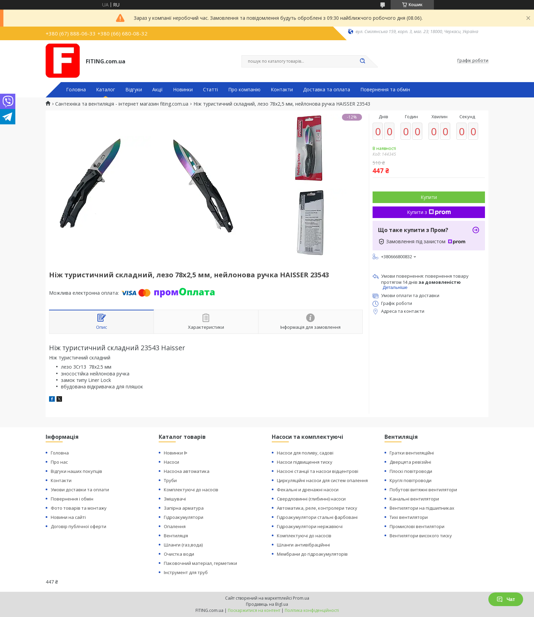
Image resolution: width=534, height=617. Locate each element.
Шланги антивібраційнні (303, 545)
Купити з (429, 212)
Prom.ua (301, 598)
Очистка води (179, 554)
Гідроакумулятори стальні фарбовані (317, 517)
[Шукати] (362, 61)
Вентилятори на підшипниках (422, 508)
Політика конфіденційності (312, 610)
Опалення (175, 526)
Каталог (105, 89)
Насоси (171, 462)
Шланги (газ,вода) (183, 545)
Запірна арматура (184, 508)
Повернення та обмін (385, 89)
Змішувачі (175, 499)
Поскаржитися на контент (254, 610)
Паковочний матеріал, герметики (200, 563)
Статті (210, 89)
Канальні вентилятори (414, 499)
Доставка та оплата (326, 89)
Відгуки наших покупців (76, 471)
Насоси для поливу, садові (305, 453)
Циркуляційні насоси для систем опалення (322, 480)
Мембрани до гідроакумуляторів (312, 554)
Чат (506, 599)
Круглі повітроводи (410, 480)
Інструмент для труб (186, 572)
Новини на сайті (68, 517)
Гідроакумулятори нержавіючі (310, 526)
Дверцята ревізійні (410, 462)
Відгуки (133, 89)
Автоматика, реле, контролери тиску (317, 508)
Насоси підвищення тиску (304, 462)
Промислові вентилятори (417, 526)
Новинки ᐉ (175, 453)
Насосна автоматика (186, 471)
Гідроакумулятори (183, 517)
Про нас (59, 462)
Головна (76, 89)
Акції (157, 89)
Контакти (282, 89)
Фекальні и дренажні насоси (308, 490)
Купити (429, 197)
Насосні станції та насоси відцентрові (317, 471)
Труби (170, 480)
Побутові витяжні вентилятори (423, 490)
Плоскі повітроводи (411, 471)
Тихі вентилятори (409, 517)
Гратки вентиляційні (412, 453)
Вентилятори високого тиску (421, 536)
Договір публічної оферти (78, 526)
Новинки (183, 89)
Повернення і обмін (72, 499)
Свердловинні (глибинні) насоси (311, 499)
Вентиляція (176, 536)
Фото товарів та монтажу (79, 508)
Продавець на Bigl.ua (267, 604)
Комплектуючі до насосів (191, 490)
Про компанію (244, 89)
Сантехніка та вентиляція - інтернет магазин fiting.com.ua (121, 104)
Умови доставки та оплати (80, 490)
